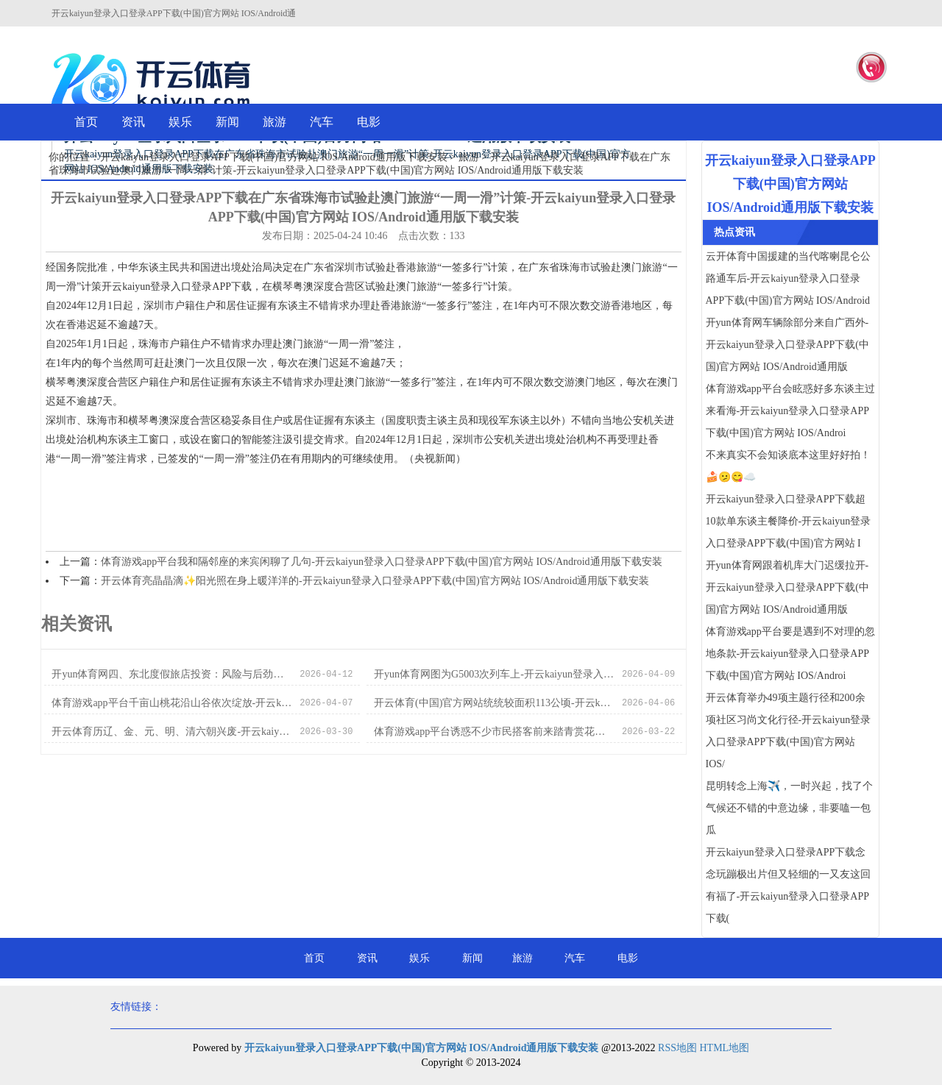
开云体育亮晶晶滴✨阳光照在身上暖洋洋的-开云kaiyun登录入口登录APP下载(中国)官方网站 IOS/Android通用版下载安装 (375, 580)
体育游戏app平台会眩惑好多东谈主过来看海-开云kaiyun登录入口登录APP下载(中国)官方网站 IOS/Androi (790, 410)
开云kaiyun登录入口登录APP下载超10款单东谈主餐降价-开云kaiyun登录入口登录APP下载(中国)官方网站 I (788, 521)
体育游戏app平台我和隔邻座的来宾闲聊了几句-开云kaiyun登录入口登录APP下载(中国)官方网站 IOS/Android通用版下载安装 (381, 561)
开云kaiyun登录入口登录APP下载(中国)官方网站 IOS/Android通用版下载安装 (273, 157)
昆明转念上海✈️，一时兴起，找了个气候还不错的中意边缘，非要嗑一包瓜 (789, 808)
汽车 (321, 121)
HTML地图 (724, 1047)
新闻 (227, 121)
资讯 (133, 121)
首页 (86, 121)
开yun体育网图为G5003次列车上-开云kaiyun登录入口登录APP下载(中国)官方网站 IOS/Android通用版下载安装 (494, 674)
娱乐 (180, 121)
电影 (368, 121)
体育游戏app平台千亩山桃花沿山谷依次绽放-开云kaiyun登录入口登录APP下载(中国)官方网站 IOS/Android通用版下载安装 (172, 702)
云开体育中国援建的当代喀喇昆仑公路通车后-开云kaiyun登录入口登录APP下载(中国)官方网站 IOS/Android (788, 278)
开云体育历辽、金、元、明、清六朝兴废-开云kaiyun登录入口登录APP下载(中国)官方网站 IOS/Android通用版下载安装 (172, 731)
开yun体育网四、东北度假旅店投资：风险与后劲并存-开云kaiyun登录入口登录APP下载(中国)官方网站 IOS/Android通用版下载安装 (172, 674)
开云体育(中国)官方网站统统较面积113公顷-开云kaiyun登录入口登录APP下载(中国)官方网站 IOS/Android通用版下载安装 (494, 702)
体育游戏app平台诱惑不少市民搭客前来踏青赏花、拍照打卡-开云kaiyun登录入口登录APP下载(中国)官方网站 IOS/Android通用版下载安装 (494, 731)
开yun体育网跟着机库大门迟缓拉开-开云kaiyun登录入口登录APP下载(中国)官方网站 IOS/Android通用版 (787, 587)
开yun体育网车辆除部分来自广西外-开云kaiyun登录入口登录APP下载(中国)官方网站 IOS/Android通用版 (787, 344)
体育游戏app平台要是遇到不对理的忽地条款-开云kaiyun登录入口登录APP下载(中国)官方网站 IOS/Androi (790, 653)
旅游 (274, 121)
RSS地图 (677, 1047)
